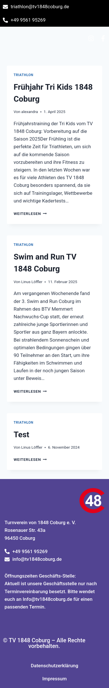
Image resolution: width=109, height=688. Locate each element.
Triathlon (23, 75)
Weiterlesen (30, 213)
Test (21, 434)
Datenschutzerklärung (54, 665)
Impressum (54, 678)
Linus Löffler (32, 281)
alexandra (29, 111)
